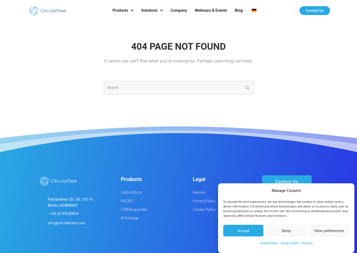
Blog (239, 10)
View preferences (329, 230)
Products (120, 10)
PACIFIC (127, 201)
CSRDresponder (134, 210)
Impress (307, 242)
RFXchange (130, 218)
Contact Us (315, 11)
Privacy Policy (290, 242)
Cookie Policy (269, 242)
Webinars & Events (211, 10)
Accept (243, 230)
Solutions (149, 10)
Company (179, 10)
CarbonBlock (131, 193)
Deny (286, 230)
